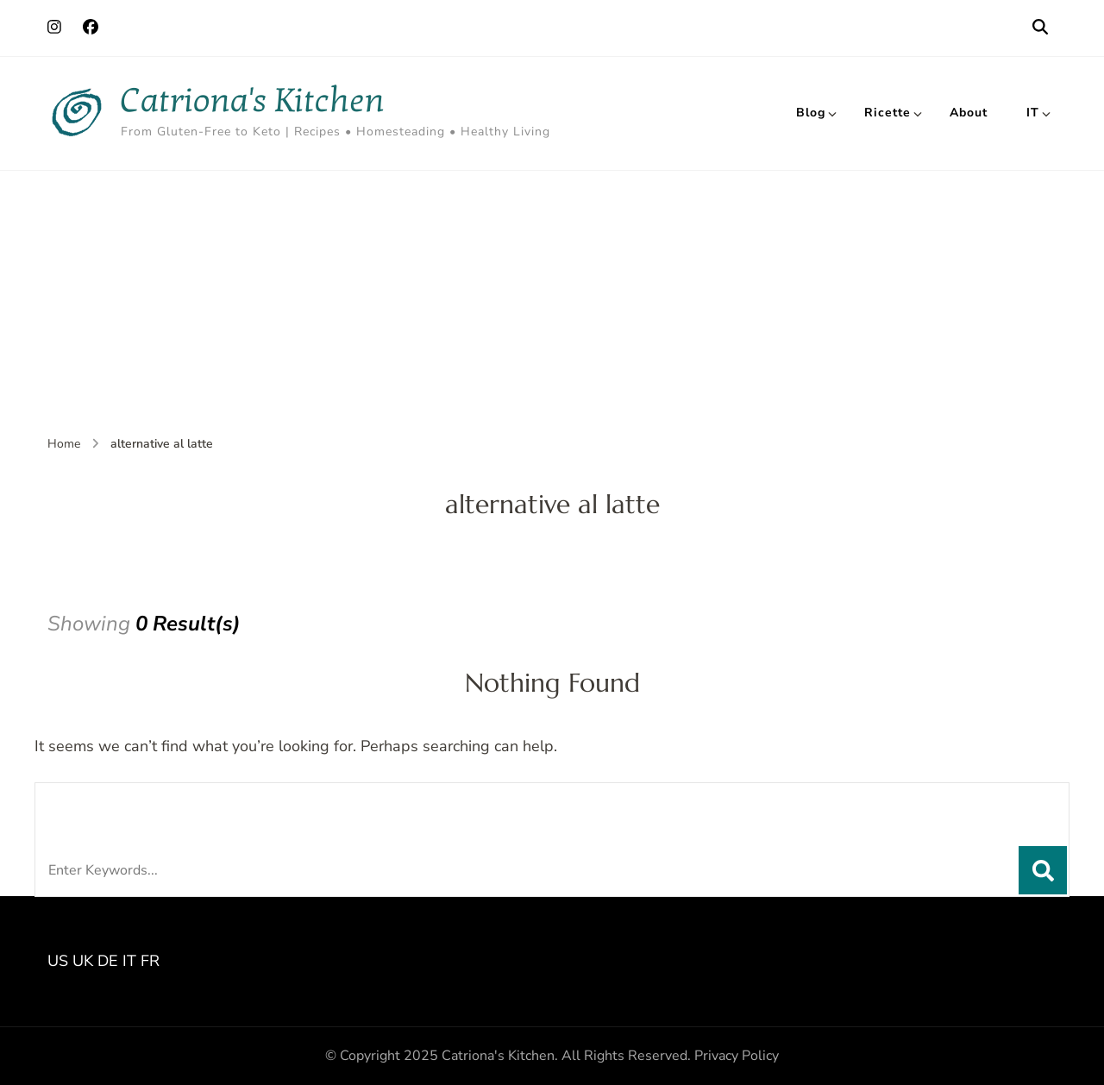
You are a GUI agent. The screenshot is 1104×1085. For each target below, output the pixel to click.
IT (1032, 112)
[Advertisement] (552, 300)
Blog (810, 112)
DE (107, 960)
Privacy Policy (736, 1055)
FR (150, 960)
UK (82, 960)
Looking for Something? (174, 805)
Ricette (887, 112)
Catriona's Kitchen (253, 100)
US (57, 960)
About (969, 112)
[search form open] (1040, 27)
